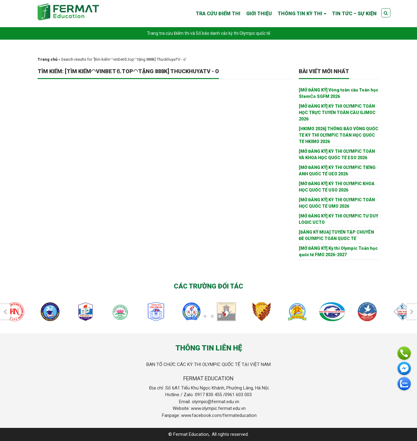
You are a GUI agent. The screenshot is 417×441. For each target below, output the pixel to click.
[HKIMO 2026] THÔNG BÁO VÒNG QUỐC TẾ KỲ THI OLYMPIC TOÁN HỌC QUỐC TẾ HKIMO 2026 (338, 135)
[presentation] (5, 311)
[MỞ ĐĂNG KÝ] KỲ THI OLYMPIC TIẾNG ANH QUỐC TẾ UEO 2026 (337, 170)
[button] (197, 316)
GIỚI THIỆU (259, 13)
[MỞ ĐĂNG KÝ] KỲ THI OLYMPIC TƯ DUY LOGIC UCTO (338, 219)
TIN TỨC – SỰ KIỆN (354, 13)
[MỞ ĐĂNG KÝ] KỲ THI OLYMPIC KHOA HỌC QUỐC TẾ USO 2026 (337, 186)
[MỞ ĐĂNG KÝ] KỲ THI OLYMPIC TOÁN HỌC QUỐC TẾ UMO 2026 (337, 203)
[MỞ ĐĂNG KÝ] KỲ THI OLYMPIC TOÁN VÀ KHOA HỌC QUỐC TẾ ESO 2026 (337, 154)
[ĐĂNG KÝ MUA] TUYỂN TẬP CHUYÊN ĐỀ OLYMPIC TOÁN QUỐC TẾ (336, 235)
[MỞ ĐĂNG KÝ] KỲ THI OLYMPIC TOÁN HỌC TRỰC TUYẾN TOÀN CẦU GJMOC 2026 (337, 112)
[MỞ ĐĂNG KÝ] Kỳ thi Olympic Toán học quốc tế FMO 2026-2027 (338, 251)
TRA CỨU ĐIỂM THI (218, 13)
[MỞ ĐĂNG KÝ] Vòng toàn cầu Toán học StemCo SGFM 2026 (338, 93)
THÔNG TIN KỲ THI (300, 13)
